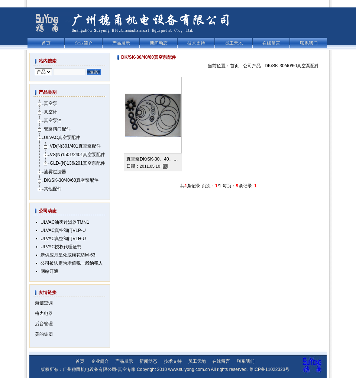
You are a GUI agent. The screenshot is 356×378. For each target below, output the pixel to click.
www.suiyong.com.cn (189, 369)
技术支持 (196, 43)
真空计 (50, 111)
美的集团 (44, 334)
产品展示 (121, 43)
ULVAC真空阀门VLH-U (63, 238)
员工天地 (234, 43)
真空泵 (50, 103)
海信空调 (44, 303)
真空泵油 (53, 120)
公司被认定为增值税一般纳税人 (72, 263)
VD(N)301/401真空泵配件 (75, 146)
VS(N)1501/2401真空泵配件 (77, 154)
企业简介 (84, 43)
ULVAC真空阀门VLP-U (63, 230)
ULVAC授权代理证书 (61, 246)
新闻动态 (159, 43)
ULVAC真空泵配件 (62, 137)
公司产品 (252, 65)
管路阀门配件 (57, 129)
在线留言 (271, 43)
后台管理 (44, 323)
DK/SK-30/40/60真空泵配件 (292, 65)
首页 (46, 43)
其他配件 (53, 188)
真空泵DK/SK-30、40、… (152, 159)
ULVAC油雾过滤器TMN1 (65, 222)
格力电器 (44, 313)
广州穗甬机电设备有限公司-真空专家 (99, 369)
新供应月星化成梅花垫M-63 (68, 255)
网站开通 (49, 271)
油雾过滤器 (55, 171)
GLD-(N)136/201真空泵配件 (77, 163)
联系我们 (309, 43)
